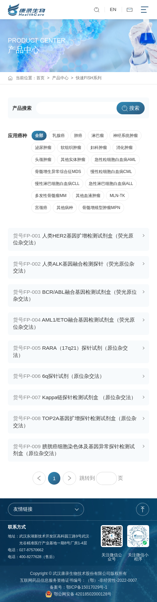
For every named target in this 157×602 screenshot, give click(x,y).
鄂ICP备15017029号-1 (86, 587)
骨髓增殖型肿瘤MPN (101, 207)
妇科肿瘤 (98, 147)
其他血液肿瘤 (88, 195)
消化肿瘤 (124, 147)
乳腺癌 (58, 135)
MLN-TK (117, 195)
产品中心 (60, 78)
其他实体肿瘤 (73, 159)
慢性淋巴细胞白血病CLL (57, 183)
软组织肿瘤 (71, 147)
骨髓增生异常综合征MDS (58, 171)
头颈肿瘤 (43, 159)
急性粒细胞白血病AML (115, 159)
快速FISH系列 (88, 78)
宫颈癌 (41, 207)
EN (113, 9)
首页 (40, 78)
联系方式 (17, 527)
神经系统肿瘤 (125, 135)
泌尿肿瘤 (43, 147)
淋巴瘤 (98, 135)
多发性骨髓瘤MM (51, 195)
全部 (39, 135)
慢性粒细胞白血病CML (111, 171)
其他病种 (65, 207)
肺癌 (78, 135)
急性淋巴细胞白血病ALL (111, 183)
